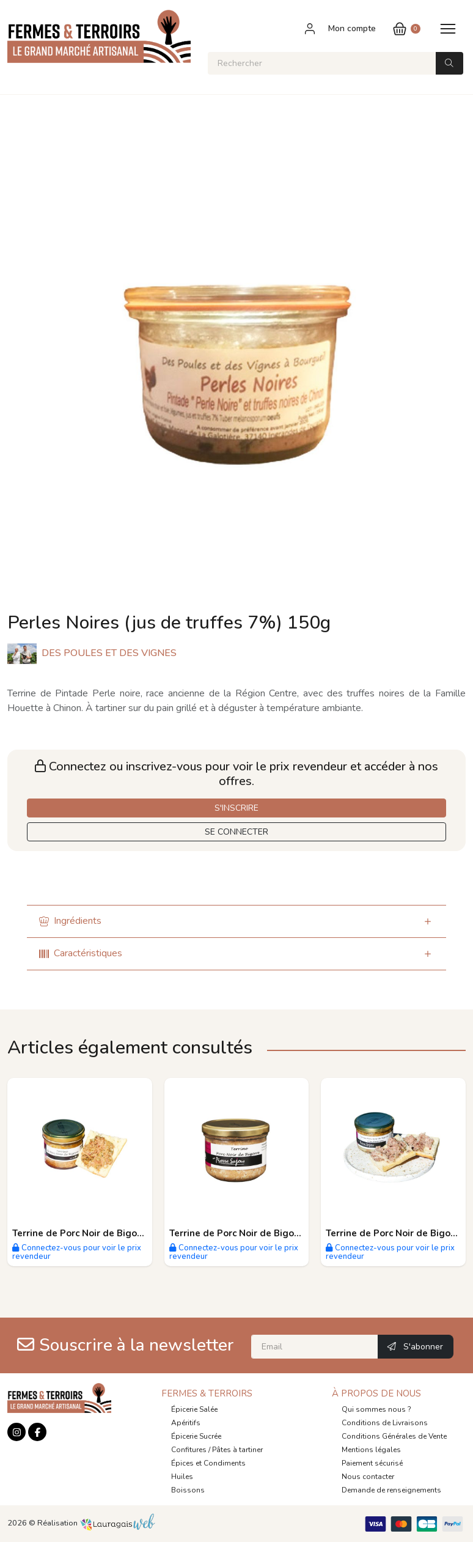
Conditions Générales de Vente (394, 1436)
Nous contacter (368, 1476)
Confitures (189, 1450)
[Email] (314, 1347)
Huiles (182, 1476)
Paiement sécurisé (372, 1463)
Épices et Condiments (208, 1463)
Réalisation (96, 1523)
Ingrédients (70, 921)
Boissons (188, 1490)
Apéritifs (185, 1423)
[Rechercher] (322, 63)
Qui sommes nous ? (376, 1409)
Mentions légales (371, 1450)
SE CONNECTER (236, 832)
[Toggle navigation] (448, 28)
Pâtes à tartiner (237, 1450)
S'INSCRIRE (236, 808)
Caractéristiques (80, 953)
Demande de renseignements (391, 1490)
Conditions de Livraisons (385, 1423)
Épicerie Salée (194, 1409)
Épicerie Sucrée (196, 1436)
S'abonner (415, 1346)
